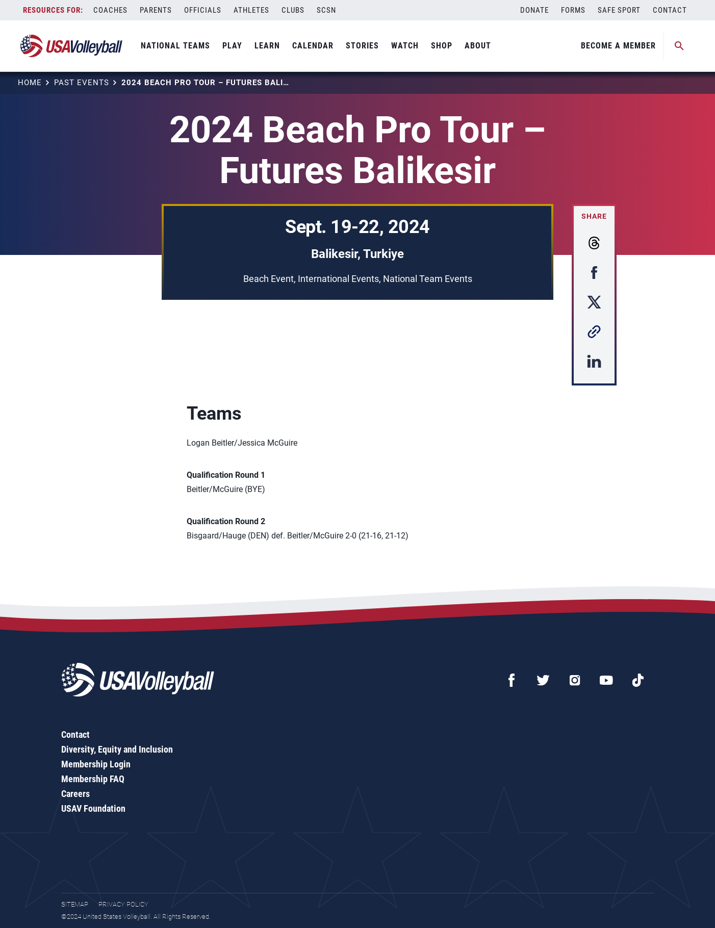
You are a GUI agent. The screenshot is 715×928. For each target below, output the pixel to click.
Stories (362, 45)
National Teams (175, 45)
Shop (441, 45)
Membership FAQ (92, 779)
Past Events (81, 82)
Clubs (293, 10)
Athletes (251, 10)
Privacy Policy (123, 904)
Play (232, 45)
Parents (156, 10)
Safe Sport (619, 10)
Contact (670, 10)
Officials (202, 10)
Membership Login (96, 764)
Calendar (313, 45)
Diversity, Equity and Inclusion (117, 749)
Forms (573, 10)
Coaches (110, 10)
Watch (405, 45)
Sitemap (74, 904)
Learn (267, 45)
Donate (534, 10)
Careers (75, 793)
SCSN (326, 10)
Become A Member (618, 45)
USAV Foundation (93, 808)
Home (30, 82)
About (478, 45)
